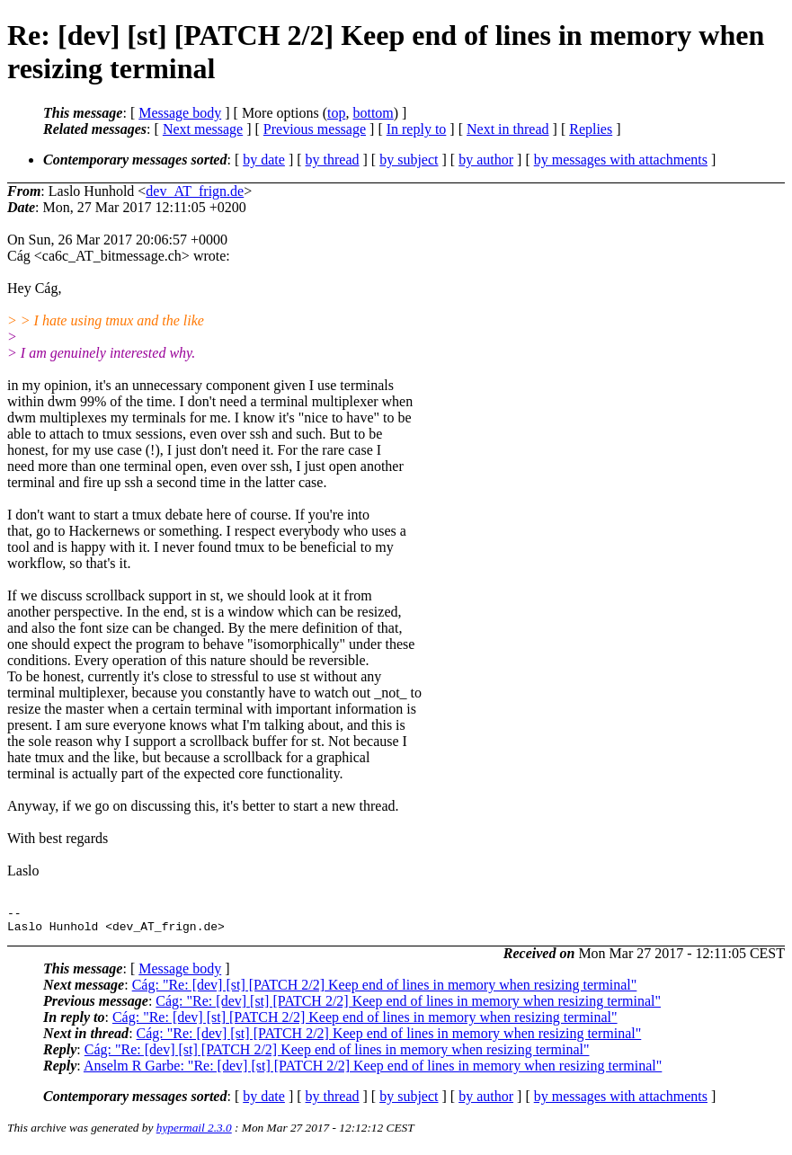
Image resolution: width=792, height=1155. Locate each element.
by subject (408, 159)
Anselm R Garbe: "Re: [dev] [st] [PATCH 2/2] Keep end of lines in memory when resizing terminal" (373, 1071)
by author (485, 159)
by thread (333, 159)
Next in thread (508, 129)
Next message (203, 129)
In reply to (417, 129)
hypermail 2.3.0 (194, 1133)
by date (264, 159)
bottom (372, 112)
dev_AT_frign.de (195, 191)
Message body (179, 112)
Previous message (314, 129)
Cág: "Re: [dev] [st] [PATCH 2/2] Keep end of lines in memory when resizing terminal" (384, 990)
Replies (590, 129)
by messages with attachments (620, 159)
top (336, 112)
